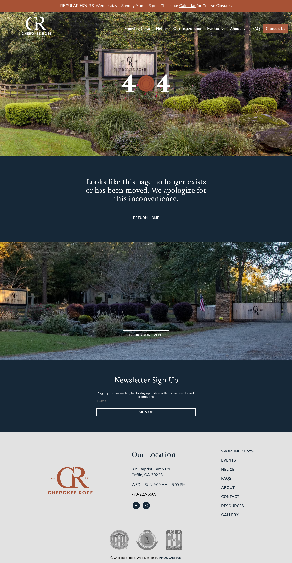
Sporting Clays (137, 28)
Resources (232, 506)
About (235, 28)
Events (213, 28)
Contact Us (275, 28)
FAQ (256, 28)
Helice (161, 28)
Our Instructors (187, 28)
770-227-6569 (143, 495)
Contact (230, 497)
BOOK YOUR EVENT (146, 335)
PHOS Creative (170, 558)
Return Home (146, 218)
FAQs (226, 479)
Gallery (229, 515)
